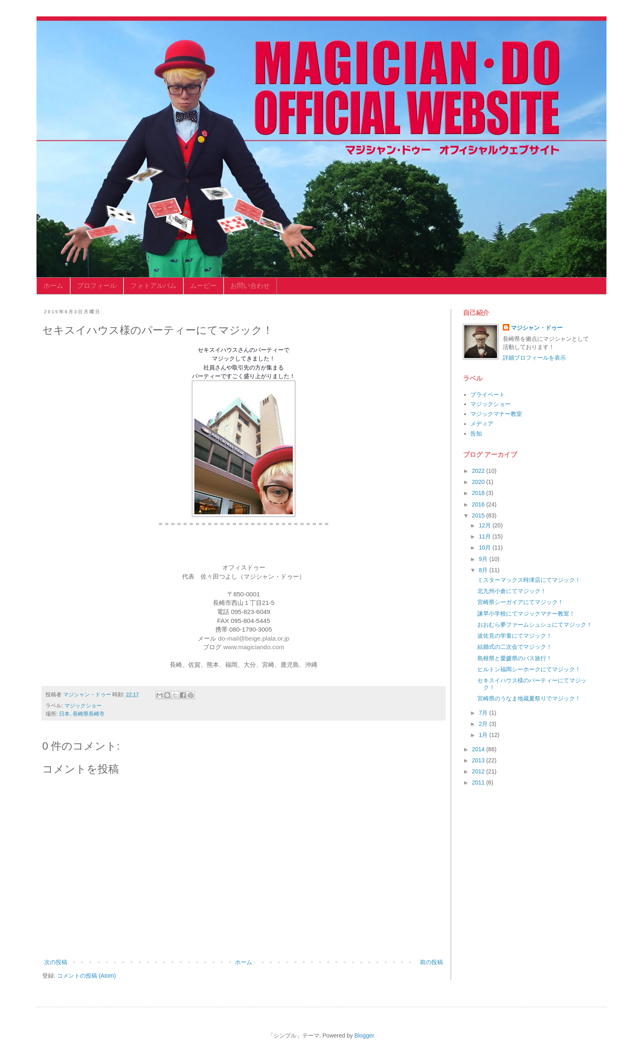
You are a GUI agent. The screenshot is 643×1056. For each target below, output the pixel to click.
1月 (484, 735)
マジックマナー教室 (496, 414)
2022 (479, 471)
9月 (484, 559)
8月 (484, 570)
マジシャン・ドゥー (537, 327)
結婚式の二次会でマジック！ (514, 646)
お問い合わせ (250, 285)
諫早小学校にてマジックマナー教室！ (526, 613)
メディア (481, 423)
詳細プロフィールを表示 (534, 357)
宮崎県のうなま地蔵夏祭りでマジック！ (529, 698)
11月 (485, 536)
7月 (484, 712)
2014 (479, 749)
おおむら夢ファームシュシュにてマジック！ (534, 624)
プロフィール (96, 285)
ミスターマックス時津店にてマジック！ (529, 580)
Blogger (364, 1035)
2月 (484, 724)
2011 (479, 782)
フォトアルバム (153, 285)
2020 (479, 482)
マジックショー (83, 706)
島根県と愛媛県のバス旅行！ (514, 658)
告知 (476, 433)
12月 (485, 525)
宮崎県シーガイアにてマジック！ (520, 602)
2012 (479, 771)
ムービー (203, 285)
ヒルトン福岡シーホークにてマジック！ (529, 669)
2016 (479, 504)
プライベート (487, 394)
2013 (479, 760)
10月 (485, 547)
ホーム (53, 285)
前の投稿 (431, 962)
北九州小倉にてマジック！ (511, 591)
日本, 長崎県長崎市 (82, 714)
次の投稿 (55, 962)
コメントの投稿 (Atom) (86, 975)
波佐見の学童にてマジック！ (514, 635)
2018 (479, 493)
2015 (479, 515)
